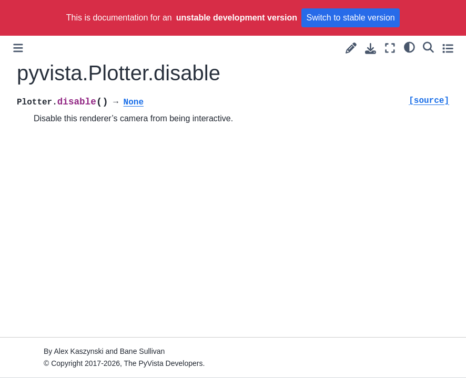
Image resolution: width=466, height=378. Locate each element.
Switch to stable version (351, 17)
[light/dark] (409, 47)
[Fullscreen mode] (390, 48)
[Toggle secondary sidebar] (448, 48)
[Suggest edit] (351, 48)
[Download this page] (370, 48)
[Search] (428, 47)
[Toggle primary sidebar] (18, 48)
